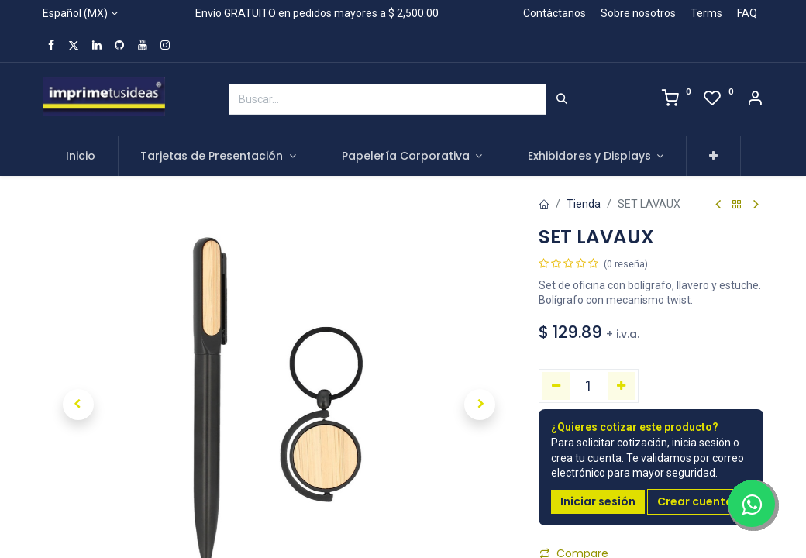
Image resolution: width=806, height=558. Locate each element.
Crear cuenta (695, 501)
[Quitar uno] (556, 386)
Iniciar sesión (598, 501)
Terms (706, 13)
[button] (713, 156)
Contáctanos (554, 13)
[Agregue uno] (622, 386)
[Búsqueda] (561, 99)
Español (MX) (75, 13)
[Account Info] (754, 100)
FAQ (747, 13)
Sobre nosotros (638, 13)
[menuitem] (80, 156)
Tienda (584, 204)
